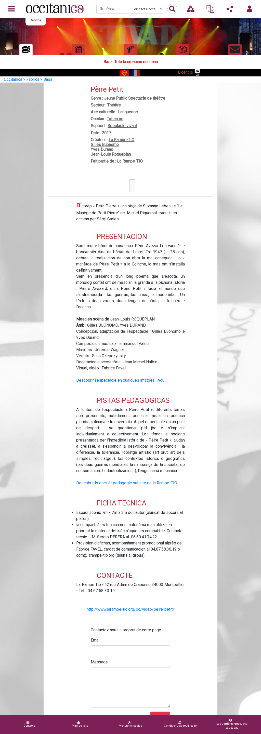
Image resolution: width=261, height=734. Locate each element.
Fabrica (32, 79)
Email (95, 640)
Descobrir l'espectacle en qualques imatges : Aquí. (121, 380)
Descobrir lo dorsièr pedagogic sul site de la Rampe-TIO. (127, 483)
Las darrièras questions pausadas (231, 724)
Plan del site (80, 724)
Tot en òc (115, 118)
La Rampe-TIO (121, 139)
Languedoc (128, 112)
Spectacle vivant (122, 125)
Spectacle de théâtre (146, 98)
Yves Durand (102, 149)
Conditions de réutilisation (181, 724)
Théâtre (114, 105)
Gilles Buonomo (105, 144)
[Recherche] (113, 9)
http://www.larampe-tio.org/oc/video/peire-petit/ (130, 609)
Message (99, 662)
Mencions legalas (130, 724)
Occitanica (13, 79)
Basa (47, 79)
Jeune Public (115, 98)
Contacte (29, 724)
